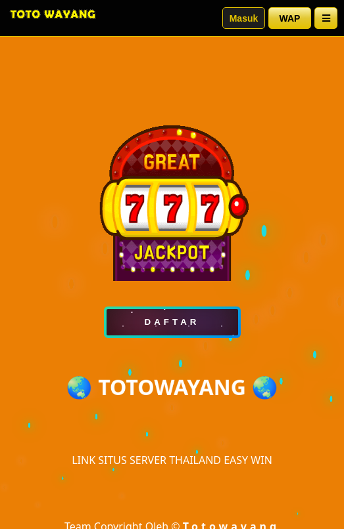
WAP (290, 18)
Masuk (244, 18)
